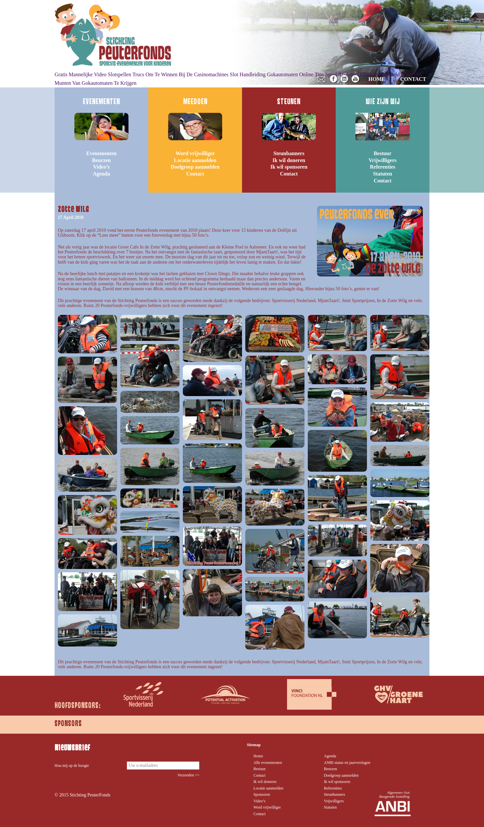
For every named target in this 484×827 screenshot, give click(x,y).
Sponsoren (262, 794)
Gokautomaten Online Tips (295, 74)
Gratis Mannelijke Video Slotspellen (93, 74)
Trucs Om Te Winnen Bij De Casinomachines (181, 74)
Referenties (382, 167)
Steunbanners (288, 153)
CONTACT (413, 79)
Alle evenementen (268, 762)
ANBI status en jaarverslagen (347, 762)
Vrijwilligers (383, 160)
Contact (195, 174)
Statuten (382, 174)
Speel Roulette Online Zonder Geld (362, 74)
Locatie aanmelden (195, 160)
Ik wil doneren (289, 160)
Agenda (101, 174)
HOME (377, 79)
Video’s (101, 167)
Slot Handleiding (248, 74)
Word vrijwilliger (195, 153)
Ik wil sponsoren (288, 167)
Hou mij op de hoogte (72, 765)
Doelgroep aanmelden (195, 167)
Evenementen (101, 153)
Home (258, 756)
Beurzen (101, 160)
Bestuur (382, 153)
